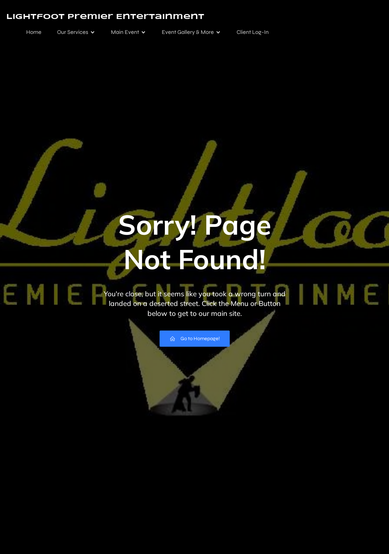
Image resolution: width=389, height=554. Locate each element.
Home (33, 32)
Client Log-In (253, 32)
